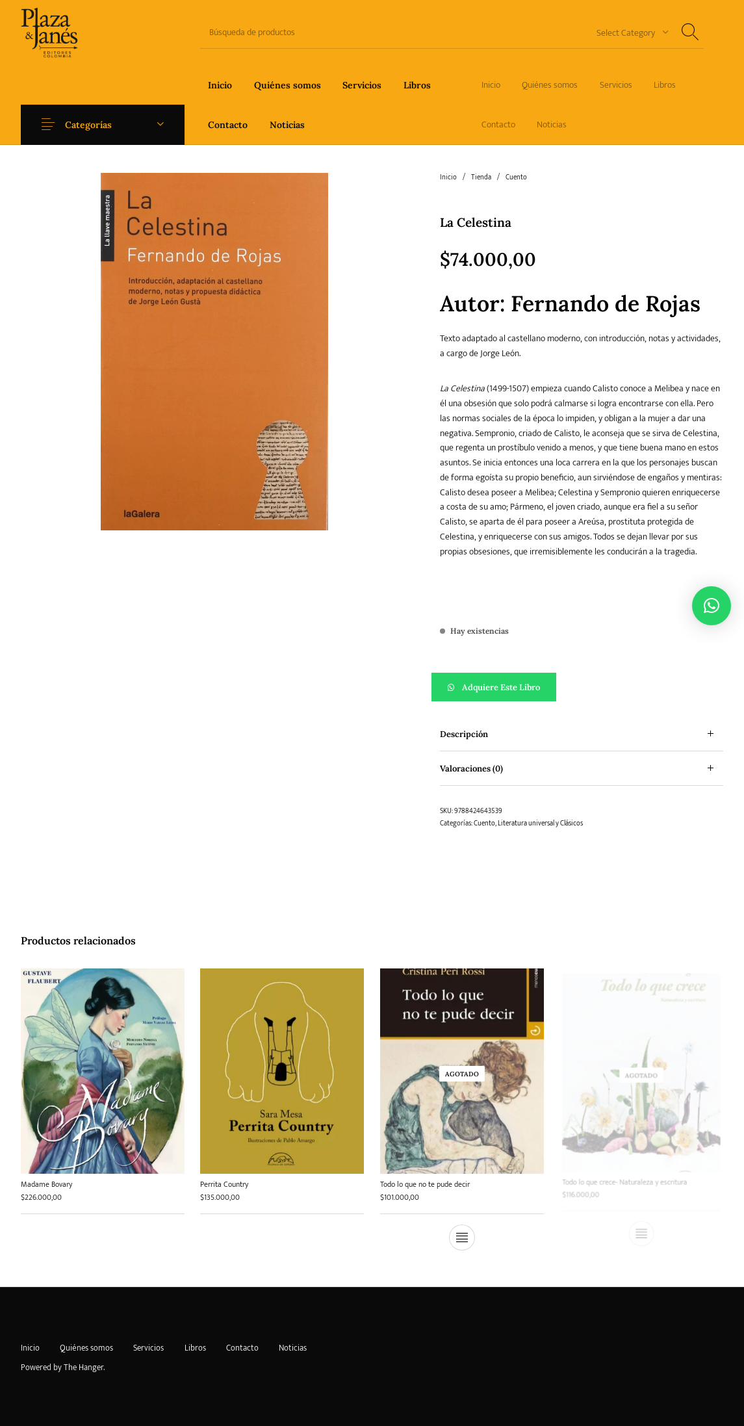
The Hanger (83, 1367)
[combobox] (627, 32)
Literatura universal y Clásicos (540, 823)
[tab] (581, 734)
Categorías (88, 125)
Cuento (516, 177)
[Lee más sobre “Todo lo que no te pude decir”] (462, 1232)
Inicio (448, 177)
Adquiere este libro (501, 687)
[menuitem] (220, 85)
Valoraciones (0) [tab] (471, 768)
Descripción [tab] (464, 734)
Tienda (481, 177)
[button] (581, 687)
